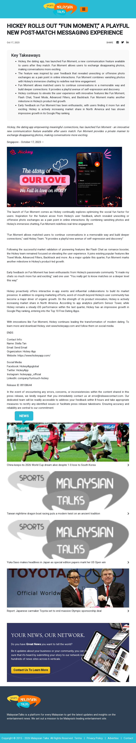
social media (106, 326)
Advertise (113, 738)
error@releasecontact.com (107, 396)
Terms (78, 738)
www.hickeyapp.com (63, 326)
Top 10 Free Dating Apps (65, 311)
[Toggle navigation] (84, 9)
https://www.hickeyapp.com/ (34, 355)
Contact (128, 738)
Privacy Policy (95, 738)
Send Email (20, 347)
